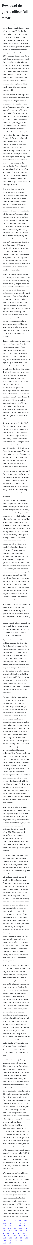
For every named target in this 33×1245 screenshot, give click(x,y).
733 (20, 1223)
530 (21, 1240)
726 (4, 1235)
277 (10, 1240)
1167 (25, 1220)
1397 (4, 1220)
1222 (25, 1225)
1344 (4, 1243)
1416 (4, 1223)
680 (15, 1220)
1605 (10, 1230)
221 (15, 1228)
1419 (4, 1238)
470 (26, 1240)
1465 (26, 1238)
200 (19, 1233)
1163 (4, 1240)
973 (21, 1238)
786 (10, 1225)
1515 (4, 1225)
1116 (20, 1228)
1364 (16, 1230)
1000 (9, 1228)
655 (20, 1235)
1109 (4, 1230)
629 (20, 1225)
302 (8, 1233)
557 (21, 1230)
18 (26, 1230)
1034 (24, 1233)
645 (16, 1238)
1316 (10, 1238)
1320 (9, 1235)
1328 (25, 1235)
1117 (13, 1233)
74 (15, 1223)
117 (10, 1220)
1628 (10, 1223)
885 (4, 1228)
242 (26, 1228)
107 (15, 1225)
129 (10, 1243)
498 (25, 1223)
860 (20, 1220)
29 (3, 1233)
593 (15, 1235)
